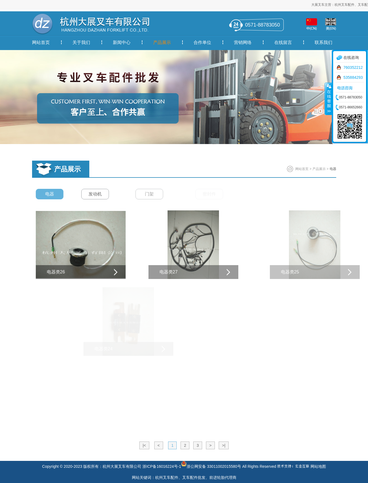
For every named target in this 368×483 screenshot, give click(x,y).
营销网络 (243, 42)
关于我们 (81, 42)
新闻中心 (122, 42)
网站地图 (318, 466)
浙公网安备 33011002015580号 (211, 463)
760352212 (353, 67)
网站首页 (41, 42)
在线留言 (283, 42)
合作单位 (202, 42)
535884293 (353, 77)
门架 (159, 194)
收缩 (328, 98)
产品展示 (162, 42)
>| (223, 445)
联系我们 (323, 42)
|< (144, 445)
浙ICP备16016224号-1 (161, 466)
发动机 (100, 194)
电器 (52, 194)
